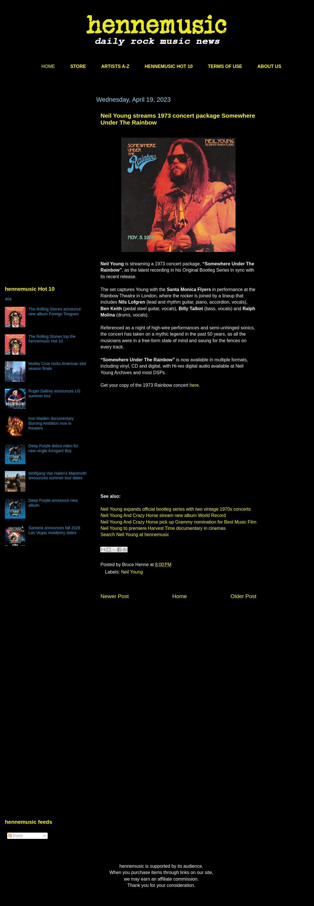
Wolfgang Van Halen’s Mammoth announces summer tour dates (57, 475)
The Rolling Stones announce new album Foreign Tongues (55, 311)
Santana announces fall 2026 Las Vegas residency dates (54, 530)
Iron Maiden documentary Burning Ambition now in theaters (51, 423)
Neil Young (132, 572)
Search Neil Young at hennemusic (134, 534)
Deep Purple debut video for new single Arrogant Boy (53, 448)
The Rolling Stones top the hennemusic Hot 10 (52, 339)
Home (179, 596)
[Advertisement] (47, 150)
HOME (48, 66)
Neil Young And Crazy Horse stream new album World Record (163, 515)
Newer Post (114, 596)
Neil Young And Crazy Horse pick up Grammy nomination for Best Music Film (178, 522)
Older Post (243, 596)
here (194, 385)
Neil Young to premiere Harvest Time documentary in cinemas (163, 528)
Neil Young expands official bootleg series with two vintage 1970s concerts (175, 509)
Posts (15, 835)
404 (8, 299)
